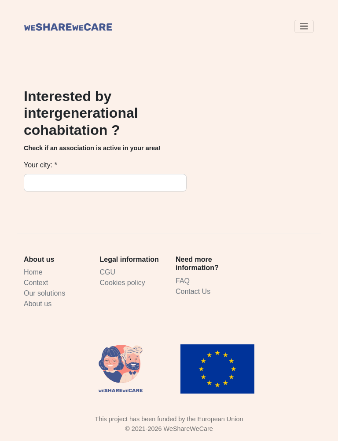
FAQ (183, 281)
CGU (108, 272)
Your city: (38, 165)
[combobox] (118, 183)
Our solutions (44, 293)
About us (37, 303)
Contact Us (193, 291)
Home (33, 272)
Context (36, 282)
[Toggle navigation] (304, 26)
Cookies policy (122, 282)
